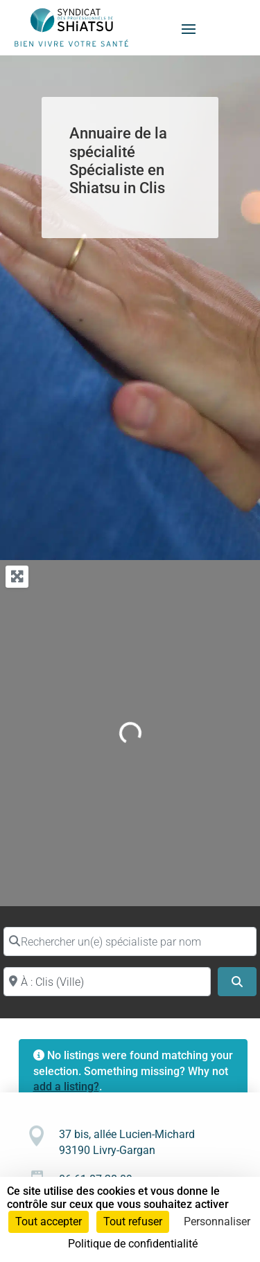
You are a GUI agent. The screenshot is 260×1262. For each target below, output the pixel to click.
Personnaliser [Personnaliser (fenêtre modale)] (217, 1221)
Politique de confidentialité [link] (133, 1243)
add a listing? (66, 1086)
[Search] (237, 981)
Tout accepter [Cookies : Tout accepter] (48, 1221)
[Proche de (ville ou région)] (107, 981)
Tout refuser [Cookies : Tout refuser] (132, 1221)
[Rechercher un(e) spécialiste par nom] (130, 941)
